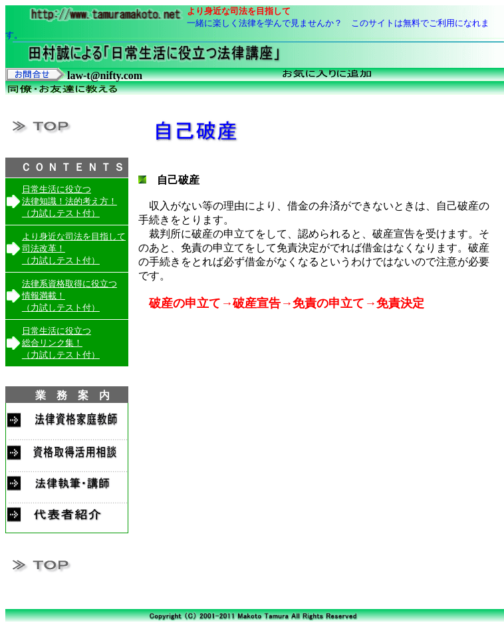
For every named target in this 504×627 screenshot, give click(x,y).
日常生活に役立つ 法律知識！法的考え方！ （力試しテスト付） (69, 201)
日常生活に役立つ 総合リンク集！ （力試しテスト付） (61, 343)
